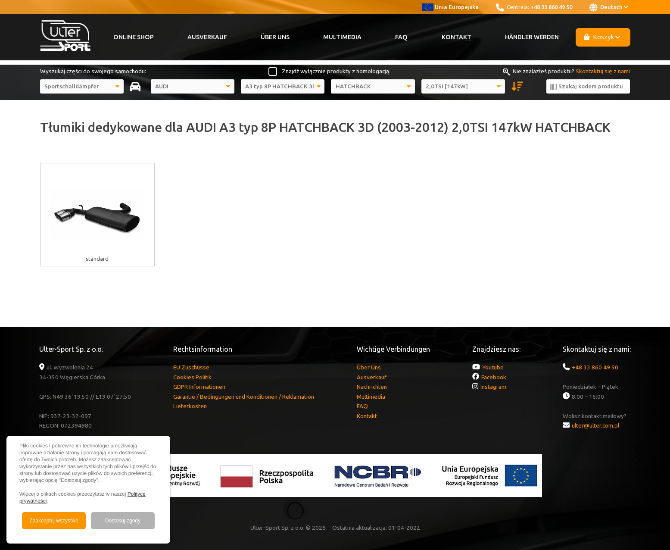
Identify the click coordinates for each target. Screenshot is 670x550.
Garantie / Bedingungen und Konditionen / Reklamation (243, 396)
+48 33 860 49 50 (551, 7)
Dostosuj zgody (122, 521)
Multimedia (342, 37)
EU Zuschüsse (191, 367)
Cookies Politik (192, 377)
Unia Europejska (450, 7)
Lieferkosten (190, 406)
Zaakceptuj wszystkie (53, 521)
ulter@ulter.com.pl (595, 425)
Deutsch (608, 7)
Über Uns (275, 37)
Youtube (493, 367)
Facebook (493, 377)
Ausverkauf (207, 37)
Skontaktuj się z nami (603, 71)
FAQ (401, 37)
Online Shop (133, 37)
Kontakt (456, 37)
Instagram (493, 386)
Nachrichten (372, 386)
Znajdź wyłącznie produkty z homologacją (335, 71)
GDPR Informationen (199, 386)
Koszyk (602, 37)
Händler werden (532, 37)
